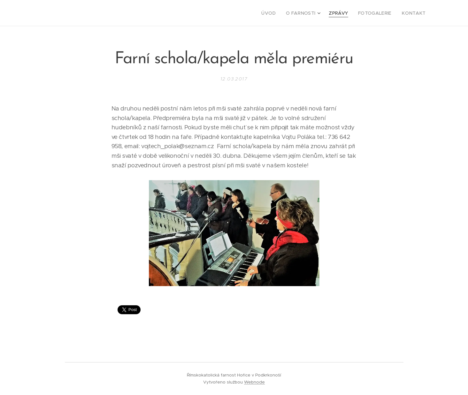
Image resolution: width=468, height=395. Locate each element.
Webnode (254, 382)
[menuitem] (279, 13)
